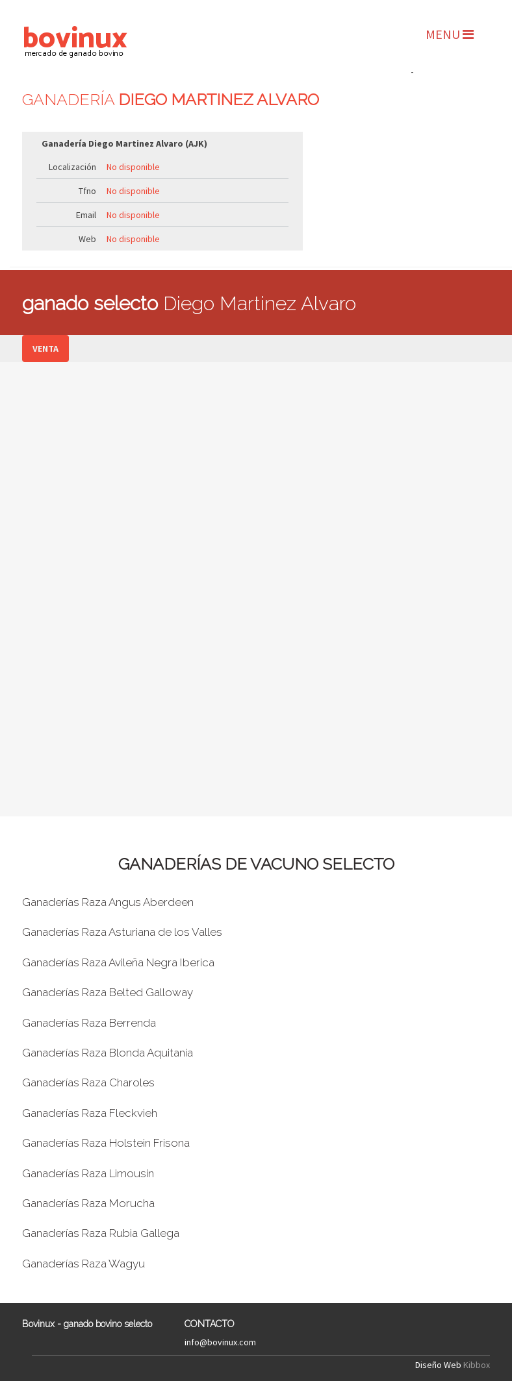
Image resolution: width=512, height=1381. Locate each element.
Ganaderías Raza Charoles (88, 1082)
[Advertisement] (412, 143)
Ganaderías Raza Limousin (88, 1173)
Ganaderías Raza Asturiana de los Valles (122, 931)
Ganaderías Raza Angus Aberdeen (108, 902)
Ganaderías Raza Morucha (88, 1203)
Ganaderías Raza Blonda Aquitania (107, 1052)
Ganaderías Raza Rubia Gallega (100, 1233)
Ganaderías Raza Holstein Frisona (106, 1142)
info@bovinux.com (220, 1342)
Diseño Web (438, 1365)
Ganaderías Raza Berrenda (89, 1022)
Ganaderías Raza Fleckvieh (89, 1112)
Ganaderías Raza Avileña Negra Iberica (118, 962)
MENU (450, 34)
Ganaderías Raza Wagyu (83, 1263)
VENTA (45, 348)
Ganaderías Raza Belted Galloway (107, 992)
